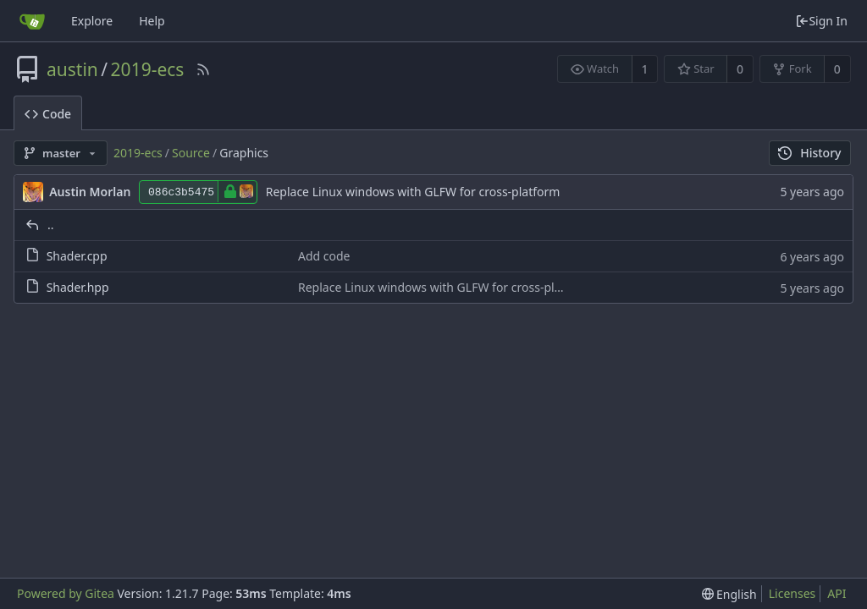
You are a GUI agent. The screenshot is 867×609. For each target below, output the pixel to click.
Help (152, 21)
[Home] (32, 21)
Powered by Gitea (65, 593)
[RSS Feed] (203, 69)
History (810, 153)
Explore (92, 21)
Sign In (821, 21)
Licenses (792, 593)
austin (72, 69)
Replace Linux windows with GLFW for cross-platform (413, 192)
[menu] (729, 594)
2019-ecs (148, 69)
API (836, 593)
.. (50, 225)
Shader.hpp (78, 287)
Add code (324, 256)
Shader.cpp (77, 256)
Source (191, 153)
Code (48, 114)
